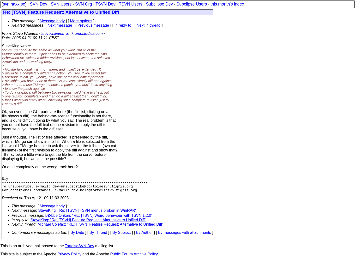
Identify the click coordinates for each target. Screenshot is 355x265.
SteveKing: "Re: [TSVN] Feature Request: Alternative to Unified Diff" (88, 225)
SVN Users (61, 4)
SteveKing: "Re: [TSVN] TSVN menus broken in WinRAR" (87, 215)
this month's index (227, 4)
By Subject (121, 237)
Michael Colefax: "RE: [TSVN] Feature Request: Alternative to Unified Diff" (100, 229)
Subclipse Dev (159, 4)
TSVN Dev (105, 4)
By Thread (98, 237)
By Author (144, 237)
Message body (52, 21)
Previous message (93, 25)
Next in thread (149, 25)
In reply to (122, 25)
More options (81, 21)
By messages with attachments (184, 237)
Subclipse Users (191, 4)
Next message (60, 25)
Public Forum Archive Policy (133, 259)
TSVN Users (130, 4)
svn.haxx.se (14, 4)
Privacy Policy (69, 259)
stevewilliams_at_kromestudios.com (72, 33)
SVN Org (83, 4)
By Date (77, 237)
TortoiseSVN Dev (79, 251)
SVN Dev (38, 4)
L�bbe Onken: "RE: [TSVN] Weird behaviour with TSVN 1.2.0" (99, 220)
